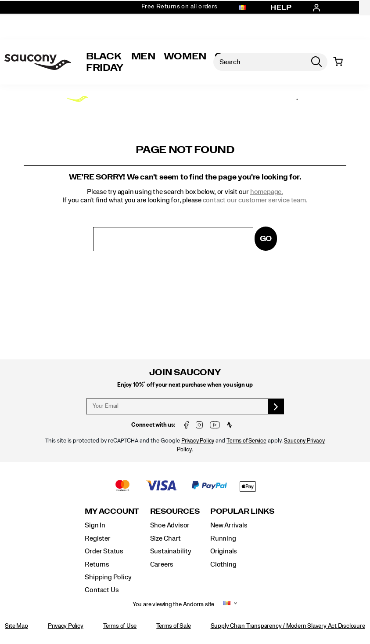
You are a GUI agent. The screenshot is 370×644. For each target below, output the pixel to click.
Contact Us (102, 589)
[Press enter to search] (316, 62)
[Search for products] (259, 62)
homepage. (266, 191)
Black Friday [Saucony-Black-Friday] (104, 62)
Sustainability (170, 551)
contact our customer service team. (255, 200)
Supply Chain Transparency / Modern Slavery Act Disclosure (288, 626)
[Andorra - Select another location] (242, 8)
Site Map (16, 626)
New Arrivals (228, 525)
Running (223, 538)
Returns (97, 564)
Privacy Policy (197, 441)
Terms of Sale (173, 626)
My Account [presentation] (112, 511)
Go (266, 238)
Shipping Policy (108, 577)
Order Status (104, 551)
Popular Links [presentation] (242, 511)
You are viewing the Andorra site (173, 604)
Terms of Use (120, 626)
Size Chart (165, 538)
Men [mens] (143, 56)
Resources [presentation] (175, 511)
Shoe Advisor (170, 525)
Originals (223, 551)
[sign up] (276, 406)
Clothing (223, 564)
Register (97, 538)
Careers (162, 564)
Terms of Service (246, 441)
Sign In (95, 525)
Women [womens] (185, 56)
